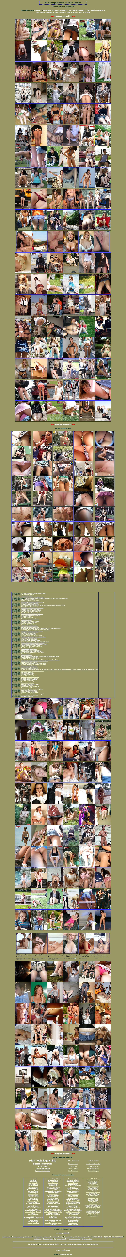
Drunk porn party (93, 1166)
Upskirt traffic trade (63, 1250)
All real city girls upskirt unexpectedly (30, 612)
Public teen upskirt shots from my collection (32, 614)
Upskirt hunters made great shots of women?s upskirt (34, 644)
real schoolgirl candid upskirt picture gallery (32, 631)
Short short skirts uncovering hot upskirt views (32, 643)
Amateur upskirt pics (26, 620)
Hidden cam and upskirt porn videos (43, 1237)
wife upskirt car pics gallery (28, 599)
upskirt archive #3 (84, 12)
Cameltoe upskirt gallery (27, 617)
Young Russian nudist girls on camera (30, 615)
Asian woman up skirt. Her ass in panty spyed (32, 694)
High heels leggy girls (42, 1160)
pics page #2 (47, 10)
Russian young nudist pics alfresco (30, 618)
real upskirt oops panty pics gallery (30, 604)
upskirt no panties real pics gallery (29, 678)
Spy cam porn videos (42, 1171)
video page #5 (49, 12)
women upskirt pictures (27, 596)
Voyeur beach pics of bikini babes (29, 695)
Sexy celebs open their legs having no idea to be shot (34, 661)
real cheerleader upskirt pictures (29, 666)
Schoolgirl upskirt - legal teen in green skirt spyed (33, 593)
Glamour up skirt (93, 1160)
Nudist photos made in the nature (29, 606)
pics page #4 (64, 10)
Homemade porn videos (84, 1237)
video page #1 (81, 10)
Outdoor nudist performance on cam (30, 600)
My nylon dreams (73, 1171)
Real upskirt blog (58, 1237)
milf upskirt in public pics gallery (29, 679)
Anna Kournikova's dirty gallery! (29, 624)
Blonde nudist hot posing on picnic (30, 667)
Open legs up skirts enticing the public (30, 611)
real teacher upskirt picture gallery (29, 657)
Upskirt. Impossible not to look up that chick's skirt (33, 663)
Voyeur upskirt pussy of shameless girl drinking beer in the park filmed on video (41, 628)
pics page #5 (73, 10)
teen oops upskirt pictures (27, 673)
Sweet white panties (43, 1169)
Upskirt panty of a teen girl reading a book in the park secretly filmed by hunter (40, 659)
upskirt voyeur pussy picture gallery (30, 658)
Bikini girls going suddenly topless (29, 692)
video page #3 (100, 10)
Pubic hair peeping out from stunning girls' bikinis (33, 637)
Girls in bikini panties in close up (29, 690)
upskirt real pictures (26, 616)
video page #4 (40, 12)
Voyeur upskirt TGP (73, 1160)
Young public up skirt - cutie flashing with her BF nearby (35, 641)
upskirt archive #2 (72, 12)
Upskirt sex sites (6, 1237)
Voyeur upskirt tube (63, 1233)
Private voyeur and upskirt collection (22, 1237)
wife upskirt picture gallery (27, 594)
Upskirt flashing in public (27, 683)
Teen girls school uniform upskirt (29, 668)
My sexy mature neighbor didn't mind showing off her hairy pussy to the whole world (47, 598)
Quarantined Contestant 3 (27, 681)
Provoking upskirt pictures (27, 623)
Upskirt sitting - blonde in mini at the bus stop (32, 608)
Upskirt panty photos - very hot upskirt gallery (32, 602)
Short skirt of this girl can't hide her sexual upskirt (33, 664)
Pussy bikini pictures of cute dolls (29, 626)
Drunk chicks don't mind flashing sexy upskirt (32, 597)
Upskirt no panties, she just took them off (31, 635)
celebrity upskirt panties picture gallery (31, 650)
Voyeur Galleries (73, 1168)
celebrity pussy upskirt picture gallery (30, 645)
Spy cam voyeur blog (60, 1239)
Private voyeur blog (75, 1239)
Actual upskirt (42, 1166)
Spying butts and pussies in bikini (29, 632)
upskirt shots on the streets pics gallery (31, 610)
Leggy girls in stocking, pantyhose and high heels (83, 1244)
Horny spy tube (73, 1164)
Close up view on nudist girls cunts (30, 627)
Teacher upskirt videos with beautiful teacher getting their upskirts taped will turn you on (43, 605)
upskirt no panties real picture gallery (30, 677)
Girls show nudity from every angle (30, 684)
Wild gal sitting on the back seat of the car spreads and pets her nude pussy (40, 656)
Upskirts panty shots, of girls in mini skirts (31, 646)
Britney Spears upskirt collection (29, 662)
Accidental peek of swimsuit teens (29, 639)
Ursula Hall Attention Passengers (29, 691)
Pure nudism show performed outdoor (30, 640)
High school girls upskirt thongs (29, 638)
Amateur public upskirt (93, 1164)
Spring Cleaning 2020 (26, 687)
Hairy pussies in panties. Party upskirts (31, 609)
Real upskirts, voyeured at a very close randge (32, 652)
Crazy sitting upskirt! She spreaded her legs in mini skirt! (35, 629)
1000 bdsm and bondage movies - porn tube (52, 1244)
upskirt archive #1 (60, 12)
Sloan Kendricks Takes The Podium (30, 686)
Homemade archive (93, 1168)
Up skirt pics (73, 1166)
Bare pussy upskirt (26, 653)
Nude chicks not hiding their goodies (30, 621)
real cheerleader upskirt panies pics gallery (31, 651)
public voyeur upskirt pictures (28, 634)
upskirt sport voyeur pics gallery (29, 622)
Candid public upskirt (26, 655)
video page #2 (91, 10)
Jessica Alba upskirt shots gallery (29, 675)
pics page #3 (56, 10)
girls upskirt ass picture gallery (29, 649)
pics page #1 (38, 10)
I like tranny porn (33, 1244)
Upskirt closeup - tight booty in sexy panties (32, 689)
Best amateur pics (93, 1171)
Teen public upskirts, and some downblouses (32, 671)
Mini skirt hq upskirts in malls (28, 633)
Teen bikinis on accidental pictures (29, 603)
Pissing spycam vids (42, 1164)
